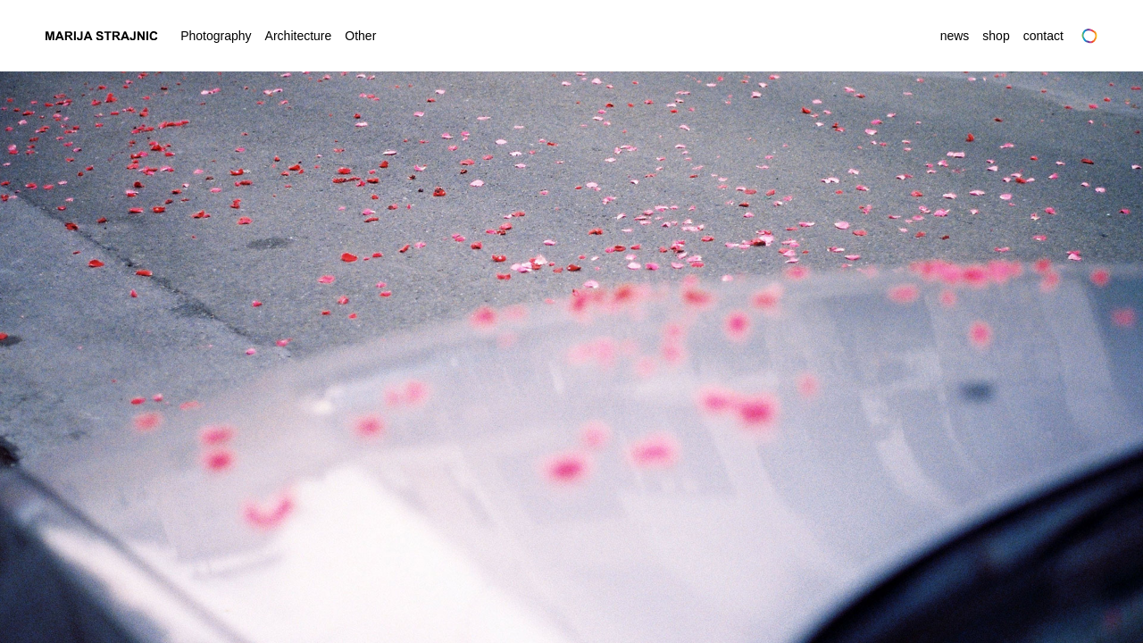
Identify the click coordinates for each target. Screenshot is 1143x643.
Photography (215, 36)
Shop (995, 36)
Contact (1043, 36)
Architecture (298, 36)
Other (360, 36)
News (955, 36)
